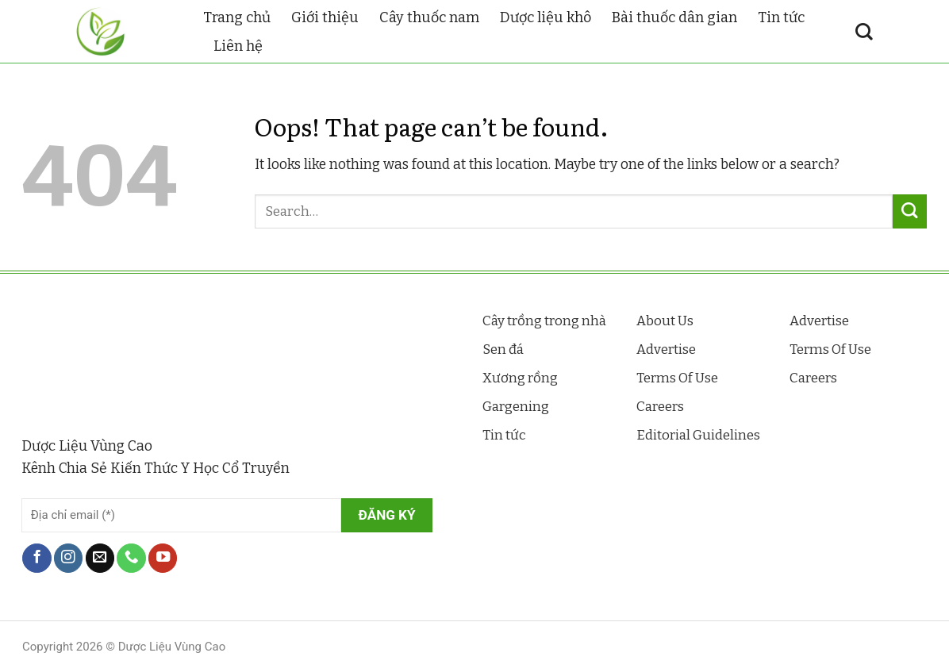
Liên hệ (238, 46)
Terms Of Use (677, 378)
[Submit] (910, 211)
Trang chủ (237, 17)
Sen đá (503, 349)
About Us (665, 321)
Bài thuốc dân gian (674, 17)
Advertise (666, 349)
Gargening (515, 406)
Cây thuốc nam (429, 17)
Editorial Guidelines (698, 435)
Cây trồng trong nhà (544, 321)
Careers (660, 406)
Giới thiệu (325, 17)
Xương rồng (520, 378)
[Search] (864, 31)
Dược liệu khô (545, 17)
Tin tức (781, 17)
